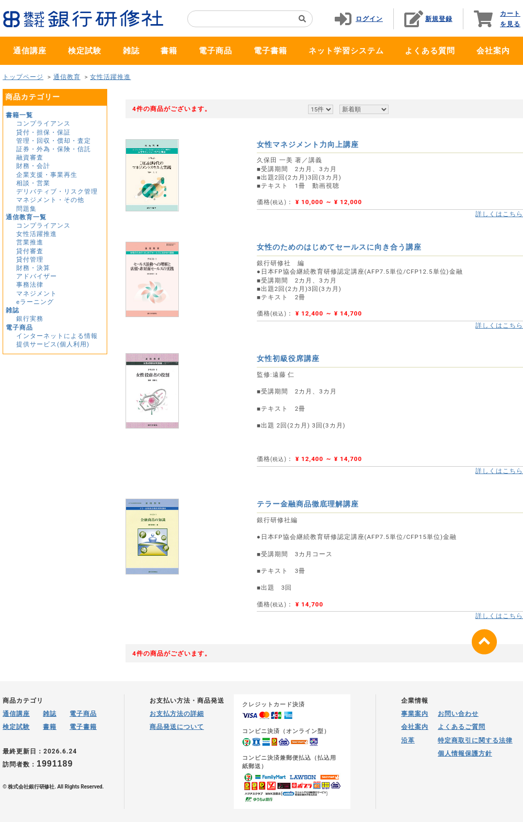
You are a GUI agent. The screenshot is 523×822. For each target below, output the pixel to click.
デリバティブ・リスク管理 (57, 191)
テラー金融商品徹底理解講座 (308, 504)
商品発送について (177, 726)
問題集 (26, 208)
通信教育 (67, 77)
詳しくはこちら (499, 214)
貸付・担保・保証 (43, 132)
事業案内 (414, 713)
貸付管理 (29, 259)
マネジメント (36, 293)
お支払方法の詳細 (177, 713)
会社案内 (493, 50)
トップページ (23, 77)
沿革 (408, 740)
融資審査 (29, 157)
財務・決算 (33, 268)
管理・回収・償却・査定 (53, 140)
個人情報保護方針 (465, 753)
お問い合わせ (458, 713)
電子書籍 (270, 50)
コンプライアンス (43, 123)
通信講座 (30, 50)
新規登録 (438, 18)
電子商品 (215, 50)
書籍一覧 (19, 115)
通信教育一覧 (26, 217)
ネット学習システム (346, 50)
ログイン (369, 18)
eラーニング (35, 302)
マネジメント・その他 (50, 200)
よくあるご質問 (461, 726)
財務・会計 (33, 166)
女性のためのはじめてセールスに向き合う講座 (339, 247)
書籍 (169, 50)
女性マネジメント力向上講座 (308, 144)
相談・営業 (33, 183)
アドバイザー (36, 276)
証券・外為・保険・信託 (53, 149)
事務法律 (29, 284)
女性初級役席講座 (288, 358)
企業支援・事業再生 (46, 174)
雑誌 (131, 50)
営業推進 (29, 242)
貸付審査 (29, 251)
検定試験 (84, 50)
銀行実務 (29, 318)
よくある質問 (430, 50)
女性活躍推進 (110, 77)
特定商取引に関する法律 (475, 740)
